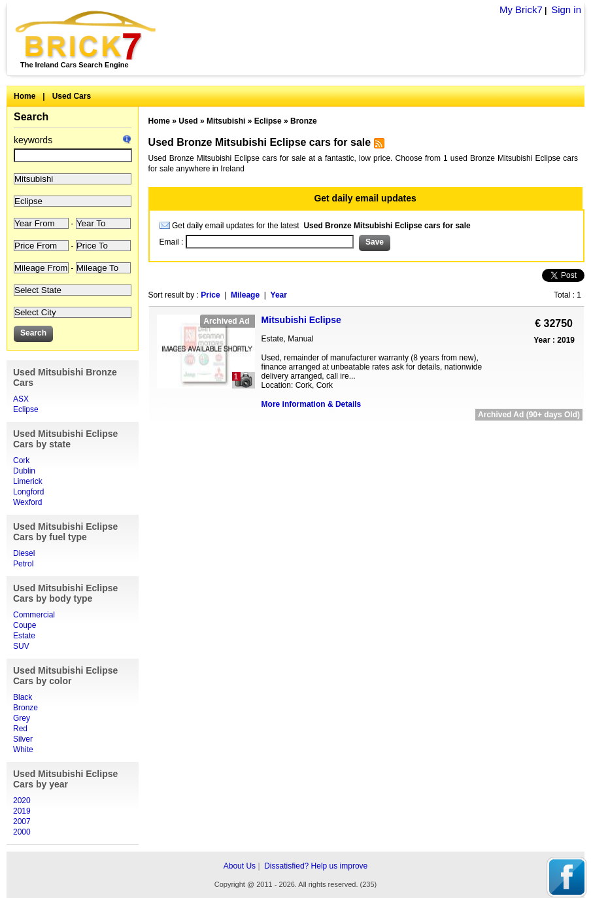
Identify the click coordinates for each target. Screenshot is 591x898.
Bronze (25, 707)
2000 (22, 832)
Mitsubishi (226, 121)
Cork (21, 460)
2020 (22, 800)
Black (22, 697)
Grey (21, 718)
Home (24, 96)
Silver (23, 739)
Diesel (24, 553)
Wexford (27, 502)
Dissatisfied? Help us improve (315, 866)
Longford (28, 491)
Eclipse (26, 409)
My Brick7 (521, 9)
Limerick (27, 481)
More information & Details (312, 404)
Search (31, 116)
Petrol (23, 563)
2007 (22, 821)
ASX (21, 399)
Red (20, 728)
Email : (173, 242)
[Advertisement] (366, 436)
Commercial (34, 614)
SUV (21, 646)
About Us (240, 866)
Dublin (24, 470)
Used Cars (71, 96)
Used (187, 121)
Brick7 (87, 35)
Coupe (24, 625)
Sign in (566, 9)
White (23, 749)
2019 (22, 811)
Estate (24, 635)
